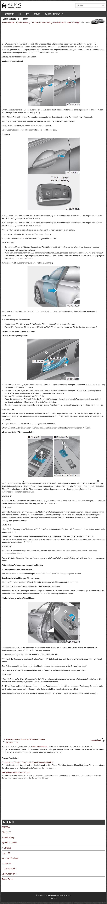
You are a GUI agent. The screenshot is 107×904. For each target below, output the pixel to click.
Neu (20, 14)
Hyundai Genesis (8, 23)
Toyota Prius (7, 879)
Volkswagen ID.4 (9, 874)
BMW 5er (6, 827)
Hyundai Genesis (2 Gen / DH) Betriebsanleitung (34, 23)
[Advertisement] (53, 33)
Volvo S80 (6, 863)
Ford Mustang (8, 837)
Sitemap (37, 14)
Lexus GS (6, 853)
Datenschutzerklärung (54, 14)
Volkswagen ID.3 (9, 869)
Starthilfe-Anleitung (40, 746)
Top (27, 14)
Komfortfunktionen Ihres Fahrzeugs (66, 23)
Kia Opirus (6, 848)
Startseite (9, 14)
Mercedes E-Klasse (10, 858)
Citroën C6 (6, 832)
